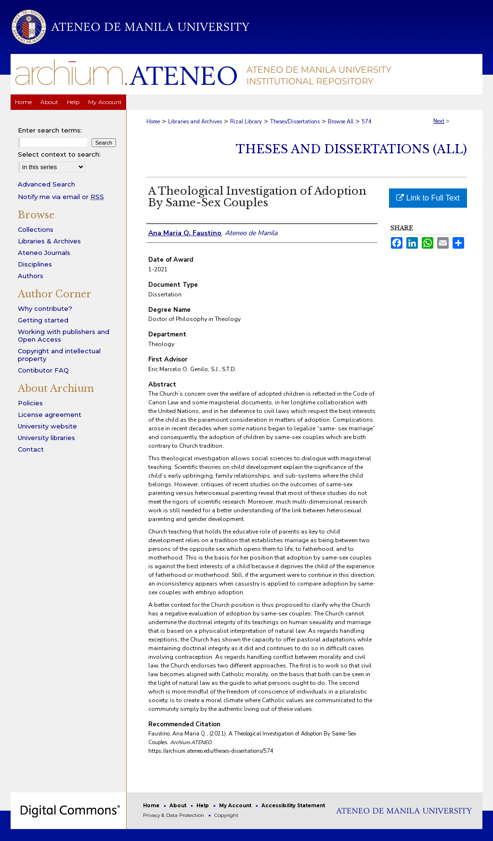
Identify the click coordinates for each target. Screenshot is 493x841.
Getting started (43, 320)
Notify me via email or (61, 196)
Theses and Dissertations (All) (351, 149)
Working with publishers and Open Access (63, 335)
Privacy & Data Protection (174, 815)
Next (438, 121)
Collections (35, 229)
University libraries (46, 437)
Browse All (340, 121)
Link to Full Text (427, 198)
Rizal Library (246, 121)
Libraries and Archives (195, 121)
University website (47, 426)
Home (153, 121)
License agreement (49, 414)
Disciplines (35, 264)
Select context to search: (59, 154)
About (178, 805)
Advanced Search (46, 184)
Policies (30, 403)
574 (367, 121)
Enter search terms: (50, 130)
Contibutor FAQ (43, 370)
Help (203, 805)
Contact (31, 449)
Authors (30, 276)
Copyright (226, 815)
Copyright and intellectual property (59, 354)
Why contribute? (45, 308)
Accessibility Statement (293, 805)
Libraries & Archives (49, 241)
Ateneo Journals (44, 252)
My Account (236, 805)
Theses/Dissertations (295, 121)
